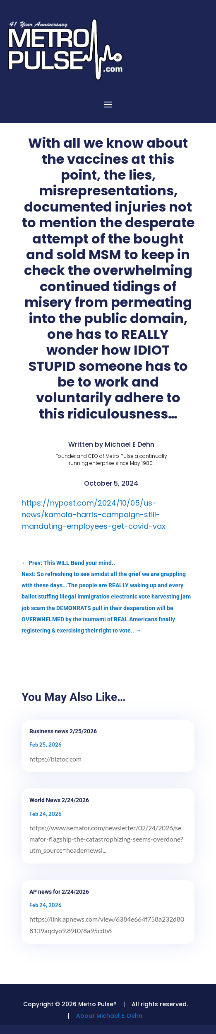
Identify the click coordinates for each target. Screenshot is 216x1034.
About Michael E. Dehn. (110, 1016)
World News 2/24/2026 (59, 800)
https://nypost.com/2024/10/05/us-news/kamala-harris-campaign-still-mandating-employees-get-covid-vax (94, 514)
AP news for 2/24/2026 (59, 891)
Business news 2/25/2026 (63, 731)
